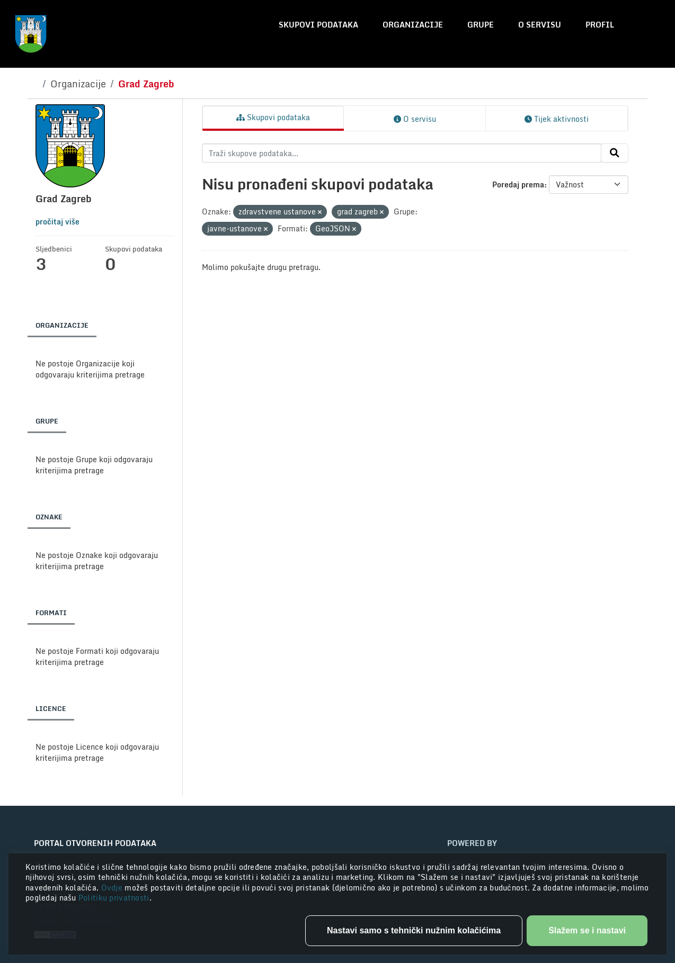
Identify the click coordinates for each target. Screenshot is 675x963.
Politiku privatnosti (113, 898)
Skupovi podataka (318, 25)
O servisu (539, 25)
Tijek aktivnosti (557, 119)
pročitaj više (57, 221)
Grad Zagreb (146, 83)
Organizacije (413, 25)
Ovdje (113, 887)
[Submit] (614, 153)
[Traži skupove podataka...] (402, 153)
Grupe (480, 25)
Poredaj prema (518, 184)
